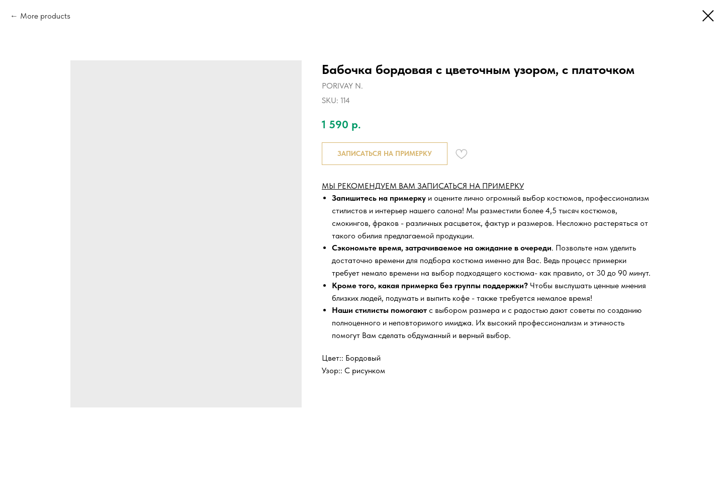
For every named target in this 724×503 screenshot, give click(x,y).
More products (45, 16)
